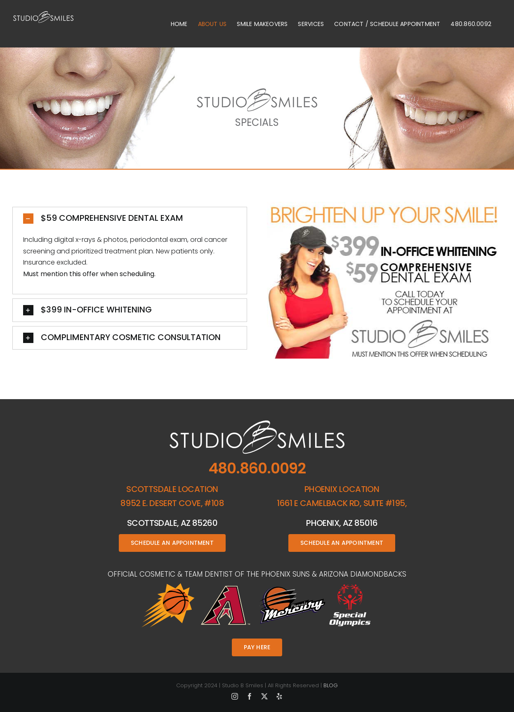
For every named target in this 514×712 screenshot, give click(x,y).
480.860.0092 (257, 468)
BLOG (330, 685)
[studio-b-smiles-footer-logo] (257, 423)
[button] (130, 218)
